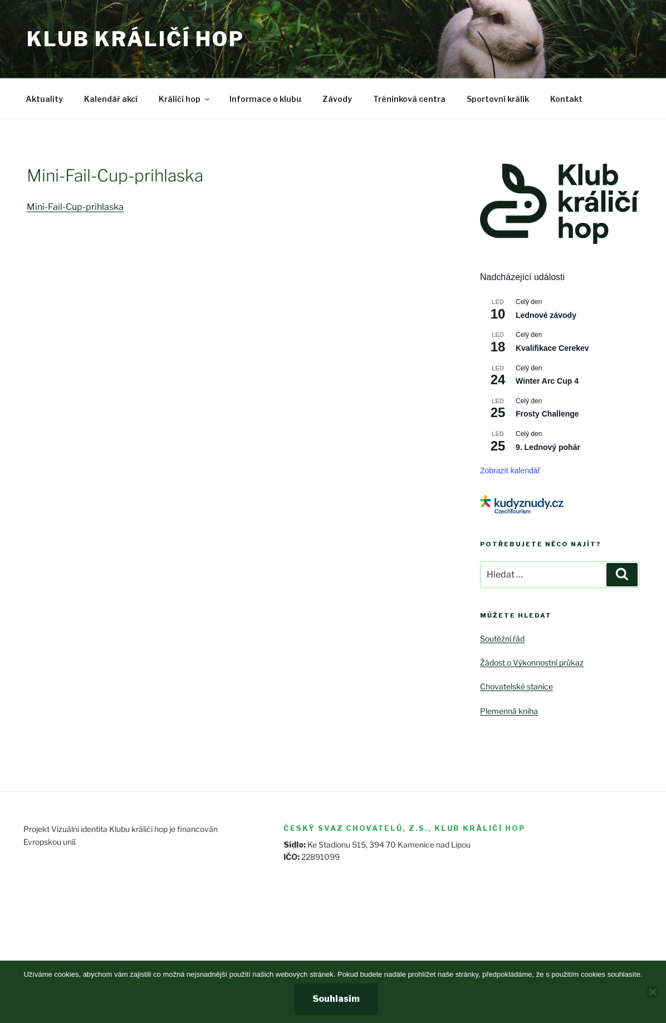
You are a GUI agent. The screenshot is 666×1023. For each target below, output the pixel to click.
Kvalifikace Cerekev (552, 348)
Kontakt (566, 99)
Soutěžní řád (502, 638)
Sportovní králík (498, 99)
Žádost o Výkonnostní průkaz (532, 662)
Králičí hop (185, 99)
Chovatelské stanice (516, 686)
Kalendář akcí (111, 99)
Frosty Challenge (547, 413)
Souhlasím (336, 998)
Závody (337, 99)
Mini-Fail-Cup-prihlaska (75, 207)
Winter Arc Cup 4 (547, 380)
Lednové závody (546, 315)
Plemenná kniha (509, 711)
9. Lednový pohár (548, 447)
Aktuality (44, 99)
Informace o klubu (265, 99)
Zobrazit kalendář (510, 470)
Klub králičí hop (135, 39)
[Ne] (652, 991)
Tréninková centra (409, 99)
